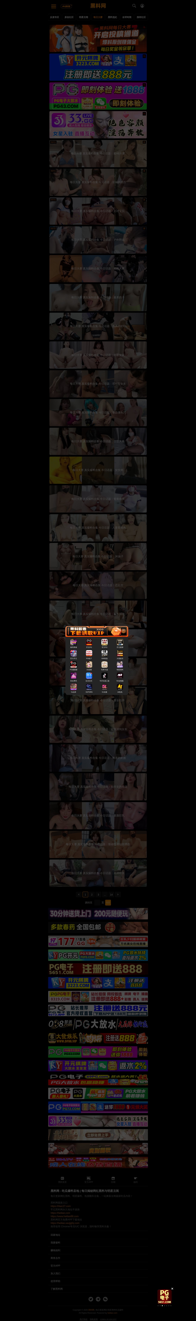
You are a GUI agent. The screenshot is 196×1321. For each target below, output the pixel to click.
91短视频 (120, 681)
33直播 (89, 669)
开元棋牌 (120, 647)
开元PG (89, 647)
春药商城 (73, 647)
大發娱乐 (120, 658)
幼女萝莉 (73, 681)
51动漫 (104, 692)
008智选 (104, 658)
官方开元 (73, 658)
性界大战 (104, 669)
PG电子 (89, 658)
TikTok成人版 (104, 681)
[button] (158, 1305)
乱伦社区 (89, 681)
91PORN (89, 692)
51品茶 (73, 692)
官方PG (104, 647)
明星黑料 (120, 669)
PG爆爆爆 (73, 669)
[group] (164, 1297)
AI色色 (120, 692)
